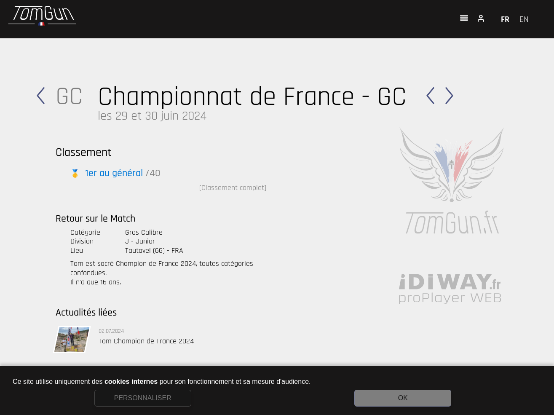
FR (506, 19)
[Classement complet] (232, 188)
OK (403, 398)
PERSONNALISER (142, 398)
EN (524, 19)
